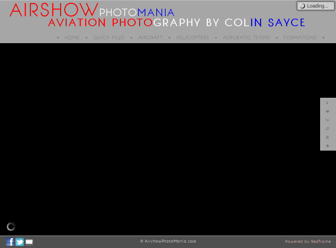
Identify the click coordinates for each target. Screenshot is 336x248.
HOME (72, 37)
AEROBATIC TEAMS (246, 37)
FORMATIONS (299, 37)
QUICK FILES (108, 37)
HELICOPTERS (192, 37)
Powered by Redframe (308, 241)
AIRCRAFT (150, 37)
